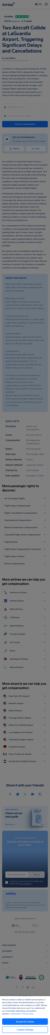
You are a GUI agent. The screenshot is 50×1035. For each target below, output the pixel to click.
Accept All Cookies (25, 1021)
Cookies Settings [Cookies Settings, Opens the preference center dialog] (25, 1029)
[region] (25, 1015)
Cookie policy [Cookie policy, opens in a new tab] (15, 1014)
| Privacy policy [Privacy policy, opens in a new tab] (27, 1014)
